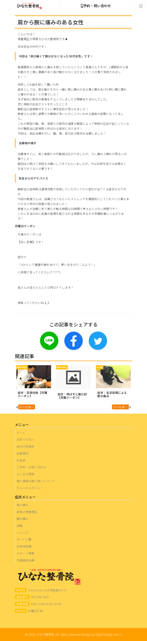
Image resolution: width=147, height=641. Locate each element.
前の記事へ (26, 407)
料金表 (21, 460)
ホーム (21, 432)
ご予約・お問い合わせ (31, 467)
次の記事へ (120, 407)
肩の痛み (23, 505)
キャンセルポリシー (30, 488)
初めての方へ (25, 439)
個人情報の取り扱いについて (36, 481)
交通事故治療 (25, 560)
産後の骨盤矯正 (27, 512)
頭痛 (20, 526)
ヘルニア (23, 532)
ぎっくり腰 (24, 539)
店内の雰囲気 (25, 446)
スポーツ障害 (25, 553)
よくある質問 (25, 474)
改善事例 (23, 453)
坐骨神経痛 (24, 546)
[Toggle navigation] (141, 6)
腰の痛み (23, 519)
